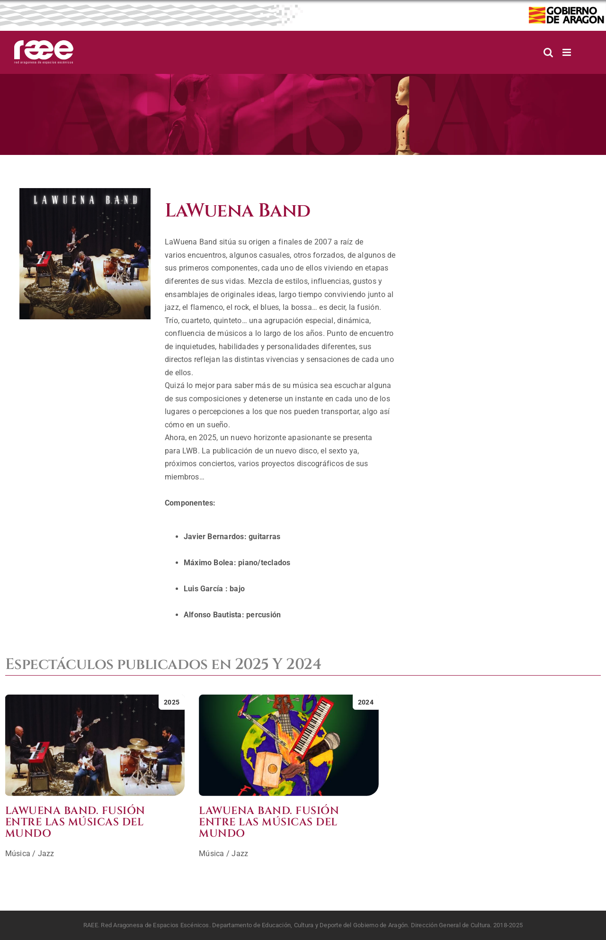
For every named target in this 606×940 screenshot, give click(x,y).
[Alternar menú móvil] (567, 52)
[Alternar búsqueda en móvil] (548, 52)
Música (17, 853)
